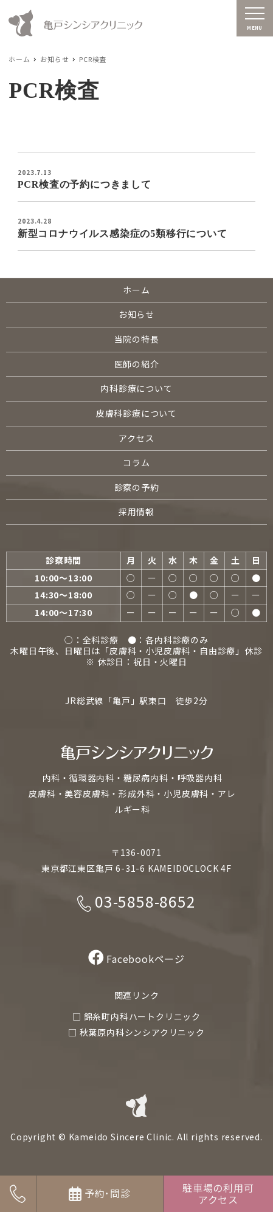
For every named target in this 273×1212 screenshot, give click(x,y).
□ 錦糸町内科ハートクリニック (136, 1016)
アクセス (136, 438)
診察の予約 (136, 487)
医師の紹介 (136, 364)
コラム (136, 462)
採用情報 (136, 511)
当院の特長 (136, 339)
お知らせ (136, 314)
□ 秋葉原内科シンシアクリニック (136, 1032)
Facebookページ (136, 958)
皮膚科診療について (136, 413)
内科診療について (136, 388)
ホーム (136, 290)
